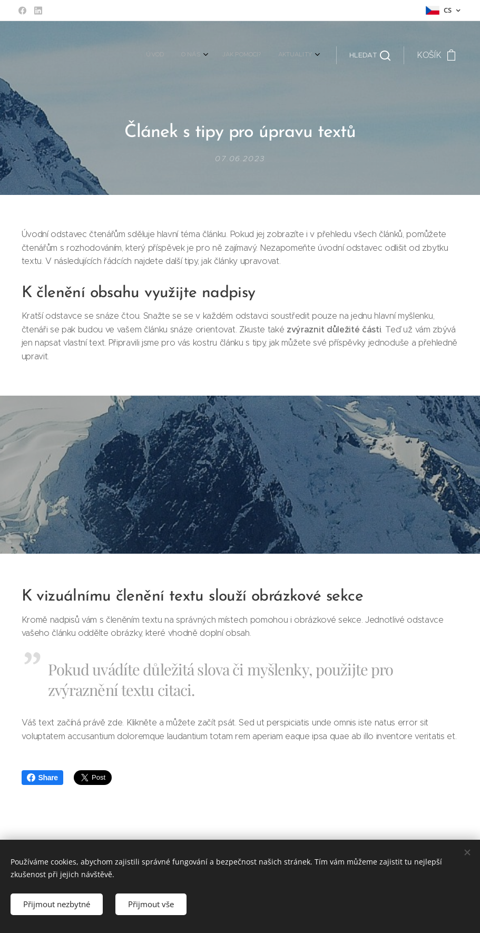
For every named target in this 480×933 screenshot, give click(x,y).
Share (42, 777)
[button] (370, 55)
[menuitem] (259, 55)
